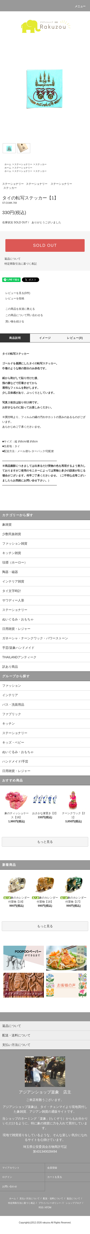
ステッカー (41, 164)
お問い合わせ (9, 1186)
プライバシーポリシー (50, 1203)
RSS (41, 1207)
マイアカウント (10, 1167)
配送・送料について (53, 1198)
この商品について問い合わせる (21, 315)
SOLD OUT (45, 245)
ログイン (7, 1177)
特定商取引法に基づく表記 (20, 263)
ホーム (7, 164)
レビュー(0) (75, 338)
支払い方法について (29, 1198)
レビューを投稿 (12, 298)
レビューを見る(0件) (15, 293)
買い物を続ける (12, 321)
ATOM (48, 1207)
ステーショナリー (23, 164)
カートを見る (54, 1177)
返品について (12, 258)
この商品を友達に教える (17, 308)
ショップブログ (73, 1203)
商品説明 (15, 338)
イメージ (45, 338)
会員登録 (52, 1167)
